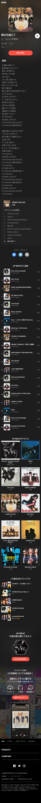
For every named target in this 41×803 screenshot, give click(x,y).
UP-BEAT (14, 39)
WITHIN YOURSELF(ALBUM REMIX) (19, 229)
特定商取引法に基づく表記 (25, 779)
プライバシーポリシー (16, 776)
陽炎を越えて (32, 741)
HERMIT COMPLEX (30, 487)
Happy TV (10, 217)
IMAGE (30, 461)
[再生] (37, 35)
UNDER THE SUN (18, 202)
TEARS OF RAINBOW (14, 235)
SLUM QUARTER (13, 223)
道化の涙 (10, 226)
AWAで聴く (20, 53)
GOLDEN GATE (30, 540)
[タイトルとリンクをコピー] (27, 255)
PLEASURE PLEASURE (10, 567)
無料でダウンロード (20, 697)
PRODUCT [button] (6, 750)
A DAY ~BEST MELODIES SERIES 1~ (10, 541)
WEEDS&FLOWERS (30, 567)
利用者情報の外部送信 (8, 779)
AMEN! (9, 238)
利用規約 (4, 776)
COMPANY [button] (6, 756)
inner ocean (10, 487)
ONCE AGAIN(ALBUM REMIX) (17, 220)
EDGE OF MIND (12, 232)
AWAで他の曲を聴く (20, 659)
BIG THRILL (30, 514)
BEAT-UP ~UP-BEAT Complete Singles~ (10, 462)
